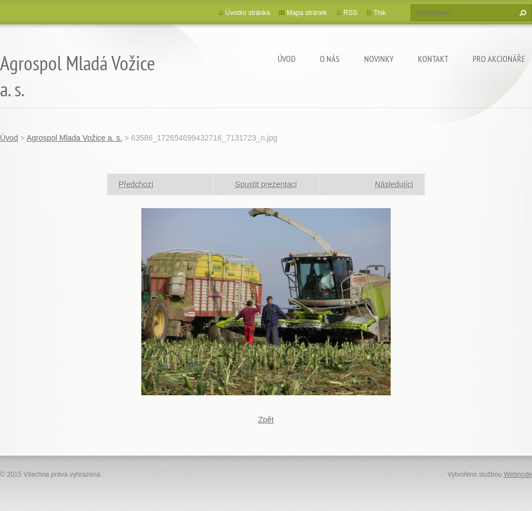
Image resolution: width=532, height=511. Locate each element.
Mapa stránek (307, 13)
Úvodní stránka (248, 13)
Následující (394, 184)
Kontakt (433, 58)
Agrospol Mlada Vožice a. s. (74, 137)
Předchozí (136, 184)
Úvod (286, 58)
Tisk (380, 13)
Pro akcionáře (499, 58)
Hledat (521, 12)
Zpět (266, 419)
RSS (350, 13)
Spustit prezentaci (265, 184)
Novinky (378, 58)
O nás (330, 58)
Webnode (518, 474)
